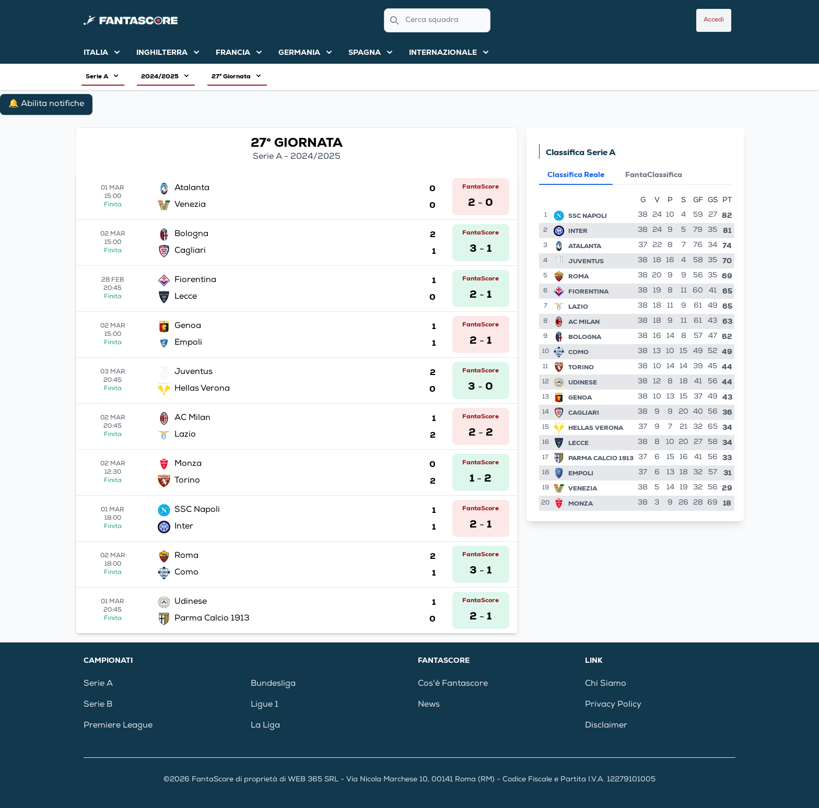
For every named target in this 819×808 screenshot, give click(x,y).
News (429, 705)
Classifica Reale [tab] (575, 174)
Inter (578, 231)
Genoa (580, 397)
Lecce (578, 443)
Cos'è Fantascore (453, 684)
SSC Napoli (587, 216)
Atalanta (584, 246)
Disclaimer (606, 726)
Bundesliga (273, 684)
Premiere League (118, 726)
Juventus (586, 261)
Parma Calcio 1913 (601, 458)
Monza (580, 503)
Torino (581, 367)
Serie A (98, 684)
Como (578, 352)
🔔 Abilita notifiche (46, 104)
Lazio (578, 306)
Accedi (714, 20)
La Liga (265, 726)
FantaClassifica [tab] (653, 174)
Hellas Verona (595, 428)
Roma (578, 276)
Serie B (98, 705)
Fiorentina (588, 291)
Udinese (582, 382)
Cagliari (583, 412)
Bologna (584, 337)
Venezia (582, 488)
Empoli (580, 473)
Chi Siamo (605, 684)
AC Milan (584, 322)
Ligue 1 (264, 705)
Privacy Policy (613, 705)
